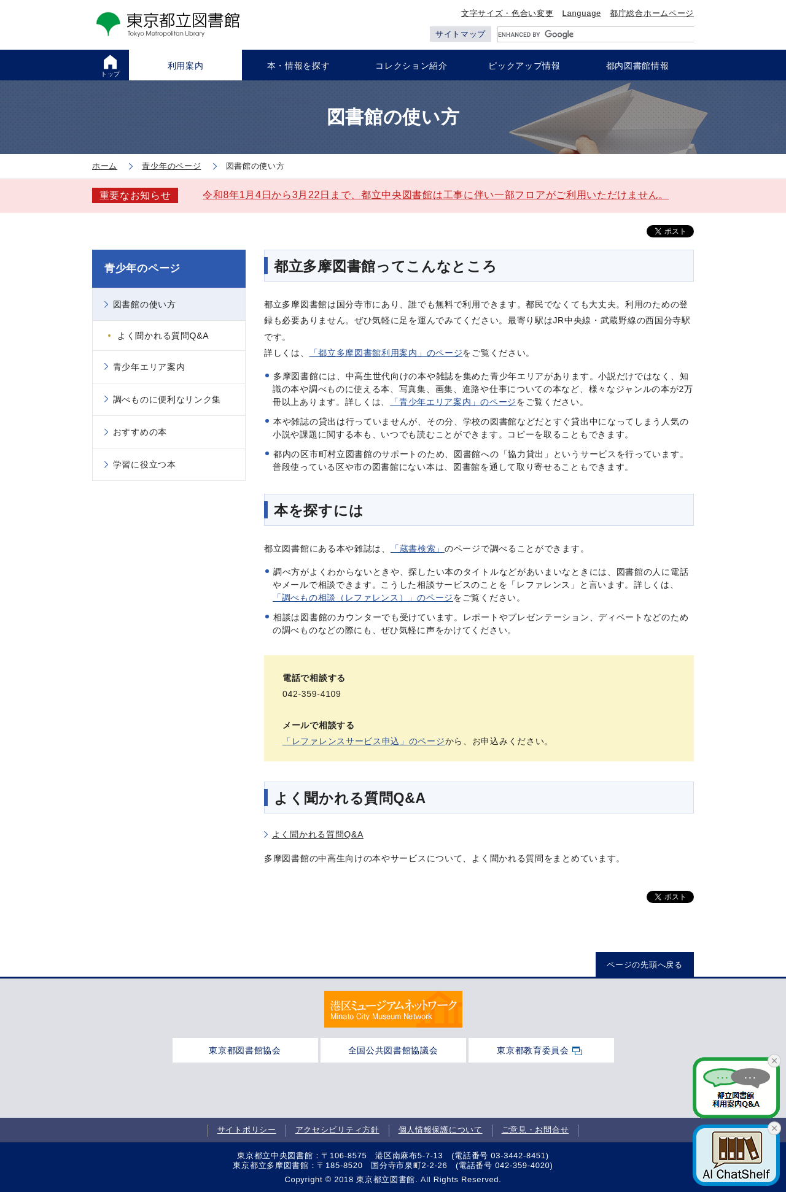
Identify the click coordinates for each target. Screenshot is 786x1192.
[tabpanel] (393, 1009)
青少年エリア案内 (149, 367)
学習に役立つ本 (144, 464)
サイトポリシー (246, 1130)
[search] (596, 34)
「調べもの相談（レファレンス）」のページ (363, 597)
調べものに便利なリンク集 (167, 399)
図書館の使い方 (144, 304)
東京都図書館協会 (245, 1050)
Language (581, 13)
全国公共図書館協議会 (393, 1050)
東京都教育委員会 (533, 1050)
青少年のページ (142, 268)
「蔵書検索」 (418, 548)
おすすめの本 (140, 432)
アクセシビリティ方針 (337, 1130)
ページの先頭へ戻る (644, 964)
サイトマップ (460, 34)
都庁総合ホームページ (652, 13)
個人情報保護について (441, 1130)
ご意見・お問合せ (535, 1130)
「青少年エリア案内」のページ (453, 402)
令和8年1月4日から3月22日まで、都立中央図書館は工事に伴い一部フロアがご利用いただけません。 (436, 195)
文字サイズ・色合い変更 (507, 13)
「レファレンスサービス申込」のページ (363, 741)
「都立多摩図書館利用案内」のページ (386, 353)
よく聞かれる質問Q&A (318, 834)
